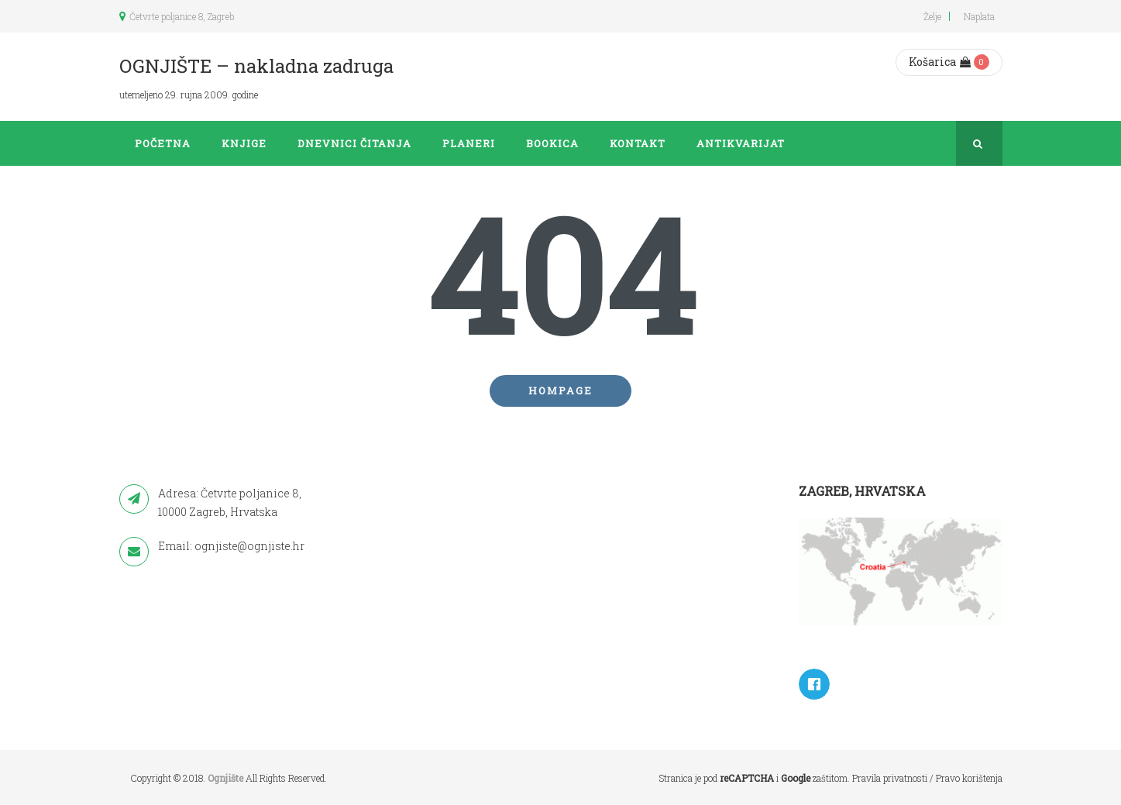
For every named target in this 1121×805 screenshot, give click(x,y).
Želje (932, 16)
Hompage (560, 390)
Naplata (979, 16)
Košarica (940, 61)
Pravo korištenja (969, 778)
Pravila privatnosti (889, 778)
